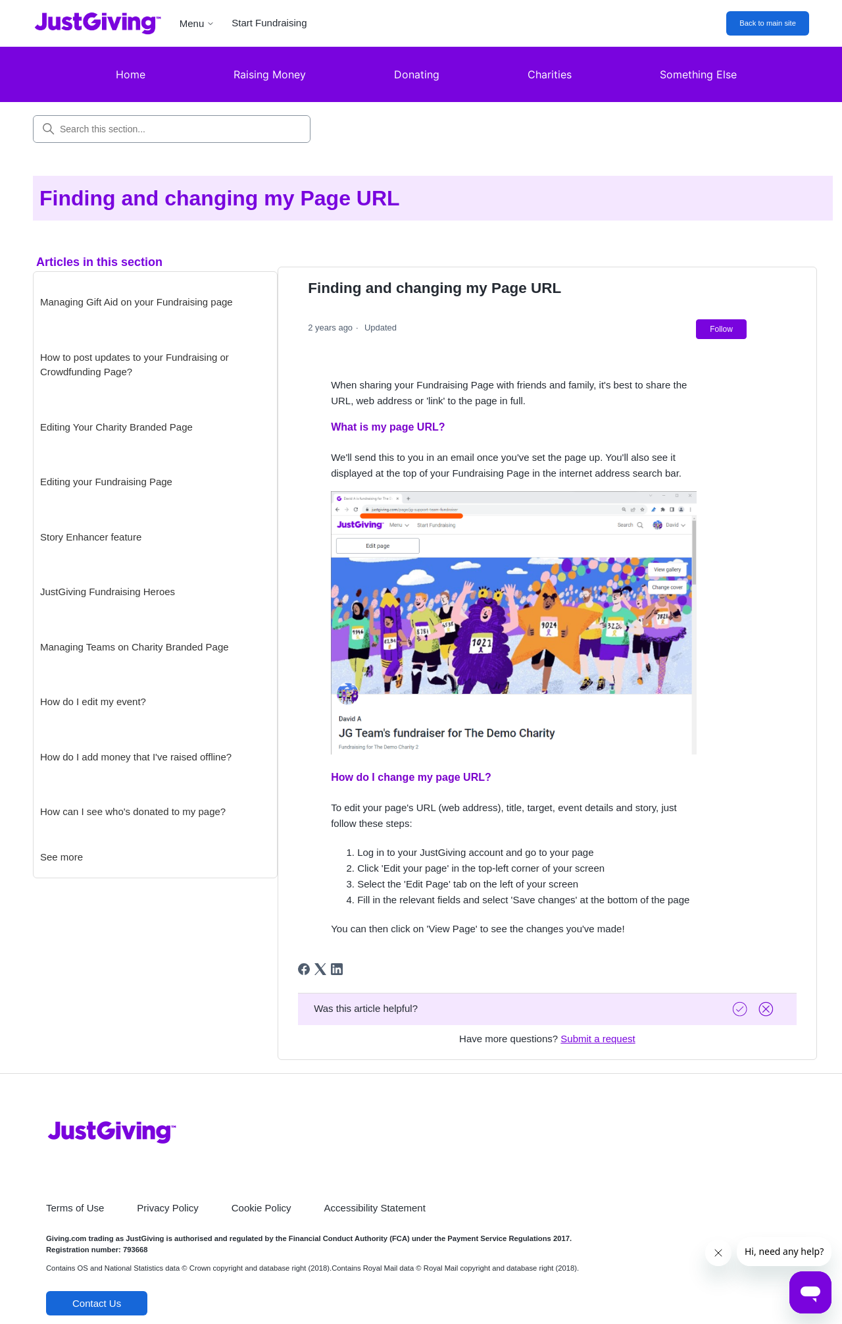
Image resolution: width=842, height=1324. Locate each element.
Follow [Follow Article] (721, 329)
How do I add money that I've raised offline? (136, 756)
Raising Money (270, 74)
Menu (197, 23)
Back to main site (767, 23)
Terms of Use (75, 1207)
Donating (416, 74)
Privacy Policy (167, 1207)
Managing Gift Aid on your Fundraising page (136, 301)
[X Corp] (320, 969)
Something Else (698, 74)
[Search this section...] (172, 129)
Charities (550, 74)
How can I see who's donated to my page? (133, 811)
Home (130, 74)
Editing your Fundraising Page (106, 481)
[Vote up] (741, 1009)
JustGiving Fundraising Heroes (107, 591)
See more (61, 856)
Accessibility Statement (375, 1207)
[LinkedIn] (337, 969)
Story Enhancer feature (90, 537)
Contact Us (96, 1303)
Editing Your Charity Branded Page (116, 427)
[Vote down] (768, 1009)
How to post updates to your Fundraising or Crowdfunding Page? (134, 365)
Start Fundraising (269, 22)
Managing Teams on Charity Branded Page (134, 646)
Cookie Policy (261, 1207)
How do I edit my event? (93, 701)
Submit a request (597, 1038)
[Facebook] (304, 969)
